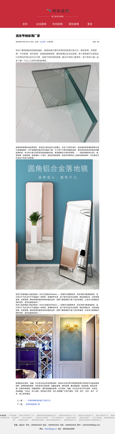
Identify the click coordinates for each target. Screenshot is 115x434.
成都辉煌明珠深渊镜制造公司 (46, 415)
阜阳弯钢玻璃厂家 (33, 404)
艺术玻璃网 (12, 415)
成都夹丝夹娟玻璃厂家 (85, 415)
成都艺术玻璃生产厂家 (26, 415)
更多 (89, 24)
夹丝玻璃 (57, 24)
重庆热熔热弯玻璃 (38, 420)
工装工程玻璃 (96, 418)
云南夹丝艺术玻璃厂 (42, 418)
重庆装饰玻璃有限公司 (53, 420)
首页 (25, 24)
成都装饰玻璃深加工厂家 (67, 415)
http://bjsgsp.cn (51, 429)
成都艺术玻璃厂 (71, 418)
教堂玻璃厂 (16, 418)
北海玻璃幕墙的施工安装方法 (39, 400)
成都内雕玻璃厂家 (70, 420)
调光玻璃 (74, 24)
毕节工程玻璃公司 (57, 418)
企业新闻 (41, 24)
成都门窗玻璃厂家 (102, 415)
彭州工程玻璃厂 (27, 418)
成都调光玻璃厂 (23, 420)
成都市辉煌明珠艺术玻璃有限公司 (90, 420)
